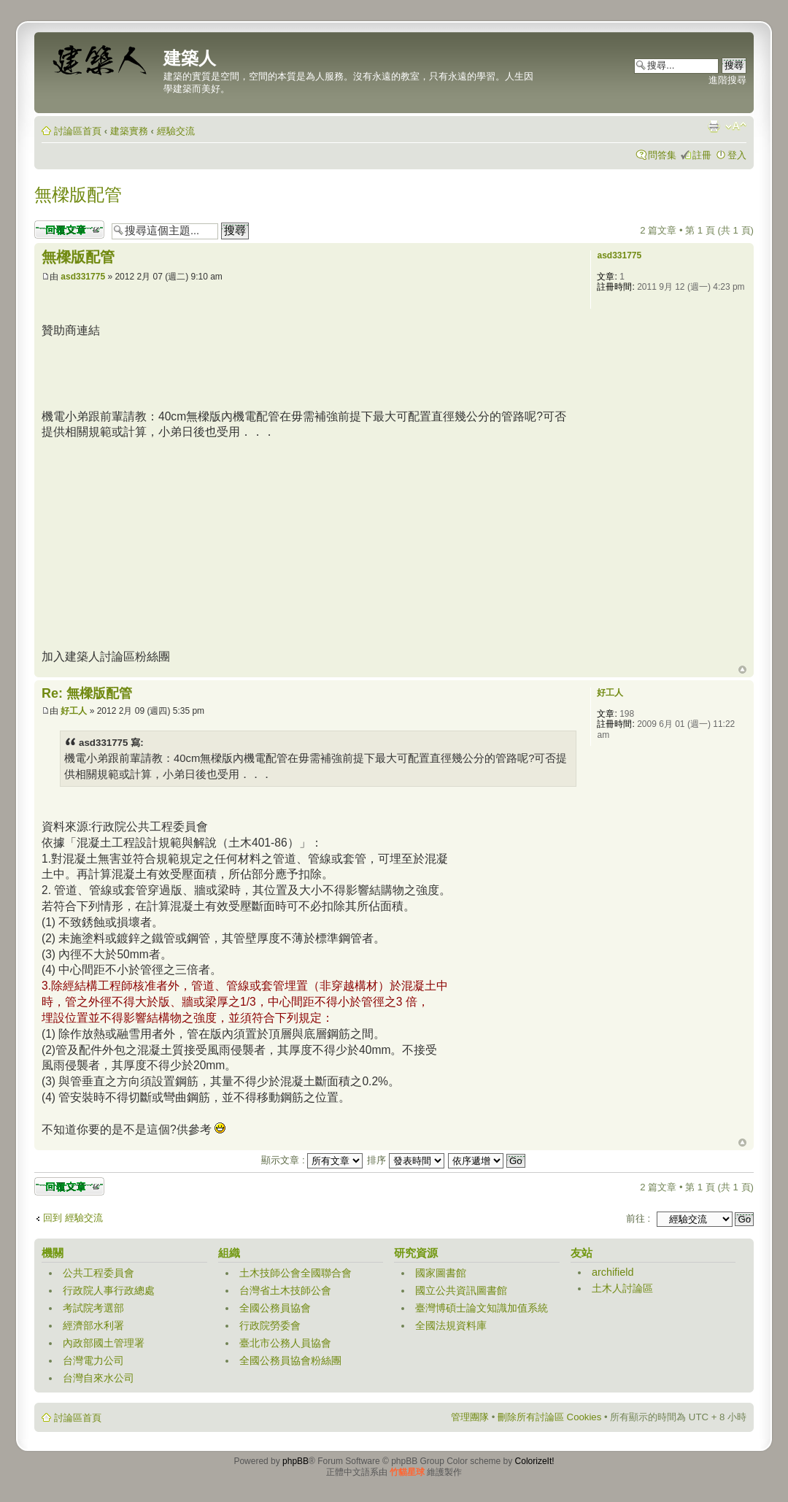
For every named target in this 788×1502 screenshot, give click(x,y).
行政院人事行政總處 (109, 1290)
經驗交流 (176, 131)
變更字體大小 (735, 126)
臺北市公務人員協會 (285, 1343)
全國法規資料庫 (451, 1325)
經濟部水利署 (93, 1325)
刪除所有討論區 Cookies (549, 1417)
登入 (736, 155)
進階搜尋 (727, 79)
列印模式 (714, 126)
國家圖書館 (440, 1273)
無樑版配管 (78, 194)
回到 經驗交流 (73, 1217)
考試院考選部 (93, 1308)
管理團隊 (470, 1417)
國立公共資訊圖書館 (461, 1290)
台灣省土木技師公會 (285, 1290)
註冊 (701, 155)
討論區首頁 (77, 131)
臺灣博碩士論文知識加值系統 (481, 1308)
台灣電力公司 (93, 1360)
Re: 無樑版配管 (87, 693)
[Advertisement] (307, 371)
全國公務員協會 (275, 1308)
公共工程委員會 (98, 1273)
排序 (405, 1160)
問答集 (662, 155)
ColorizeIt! (535, 1461)
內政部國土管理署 (103, 1343)
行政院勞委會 (270, 1325)
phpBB (295, 1461)
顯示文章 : (312, 1160)
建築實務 (129, 131)
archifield (613, 1272)
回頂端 (742, 670)
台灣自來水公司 (98, 1378)
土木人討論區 (622, 1288)
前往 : (638, 1218)
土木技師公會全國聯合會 (295, 1273)
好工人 (74, 711)
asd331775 (83, 276)
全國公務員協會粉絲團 (290, 1360)
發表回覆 (69, 229)
